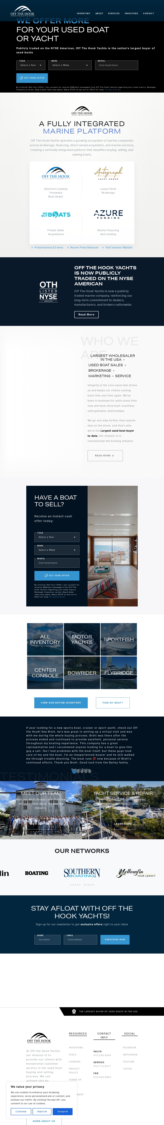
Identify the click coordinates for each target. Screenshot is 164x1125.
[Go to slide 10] (91, 884)
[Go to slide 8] (86, 884)
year (22, 61)
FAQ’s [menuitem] (72, 1055)
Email (70, 935)
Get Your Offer (32, 78)
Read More (86, 314)
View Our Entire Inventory (61, 703)
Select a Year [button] (28, 65)
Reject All (42, 1112)
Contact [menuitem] (148, 13)
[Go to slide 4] (85, 771)
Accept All (62, 1112)
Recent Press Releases (82, 247)
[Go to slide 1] (74, 771)
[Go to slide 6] (82, 884)
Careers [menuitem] (75, 1062)
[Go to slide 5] (89, 771)
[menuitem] (129, 1048)
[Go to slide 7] (84, 884)
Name (40, 935)
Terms (118, 89)
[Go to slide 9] (88, 884)
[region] (41, 1100)
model (102, 61)
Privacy (109, 89)
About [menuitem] (99, 13)
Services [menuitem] (114, 13)
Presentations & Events (47, 247)
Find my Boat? (112, 703)
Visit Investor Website (117, 247)
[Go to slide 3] (82, 771)
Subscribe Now (115, 940)
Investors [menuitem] (131, 13)
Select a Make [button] (61, 65)
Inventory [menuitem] (83, 13)
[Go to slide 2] (78, 771)
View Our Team (41, 824)
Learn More (123, 824)
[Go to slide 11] (93, 884)
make (54, 61)
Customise (21, 1112)
